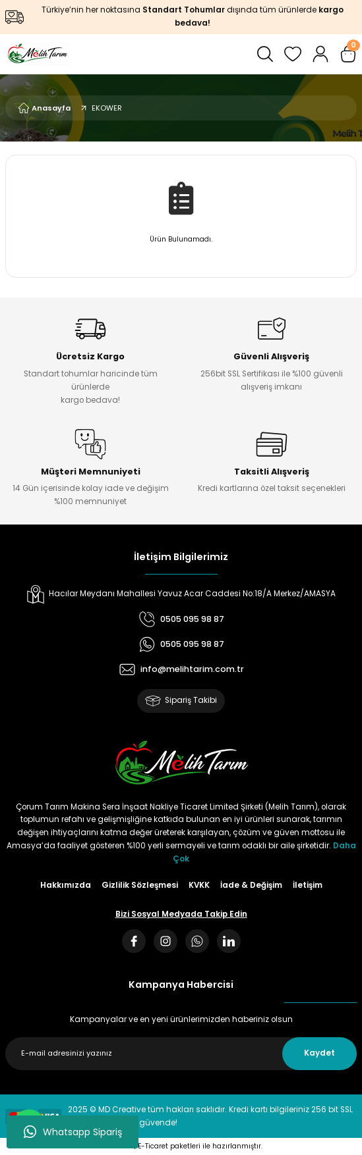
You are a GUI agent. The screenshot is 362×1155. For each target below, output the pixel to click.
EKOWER (107, 108)
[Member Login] (320, 54)
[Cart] (348, 54)
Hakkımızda (65, 885)
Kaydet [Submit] (319, 1053)
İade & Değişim (251, 885)
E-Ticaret (153, 1146)
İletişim (307, 885)
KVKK (199, 885)
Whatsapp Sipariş (73, 1132)
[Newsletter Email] (181, 1053)
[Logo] (37, 54)
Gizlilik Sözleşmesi (140, 885)
